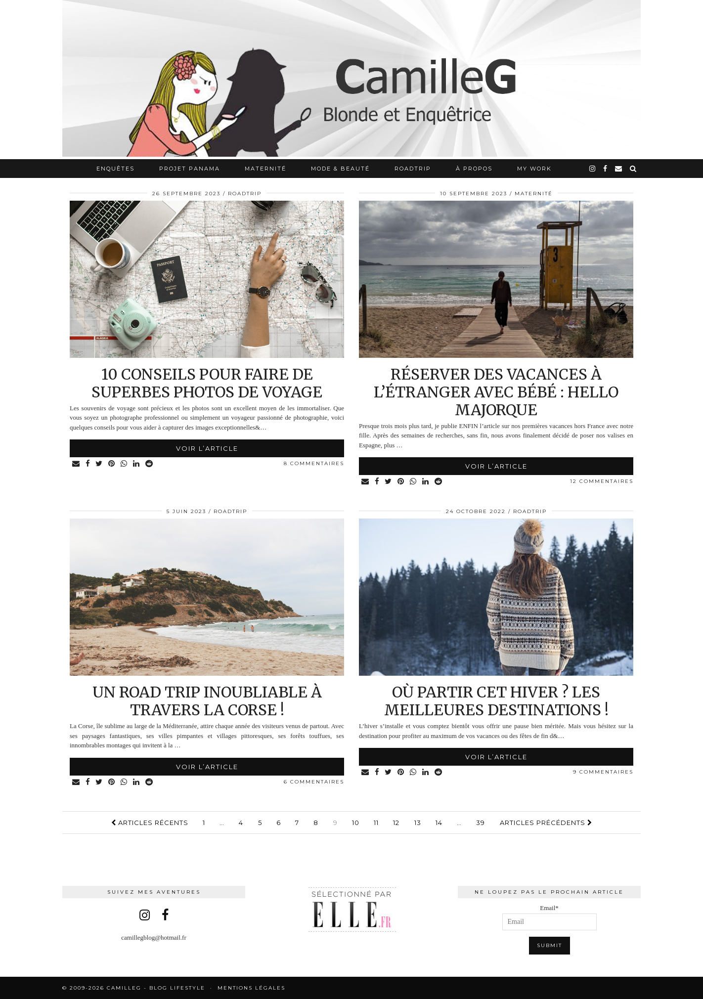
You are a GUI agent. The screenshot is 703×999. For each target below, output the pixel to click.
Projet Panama (189, 168)
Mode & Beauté (340, 168)
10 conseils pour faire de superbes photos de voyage (206, 383)
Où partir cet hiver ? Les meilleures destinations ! (496, 701)
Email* (549, 917)
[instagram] (592, 168)
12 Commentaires (601, 481)
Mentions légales (251, 988)
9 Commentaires (603, 772)
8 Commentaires (314, 463)
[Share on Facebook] (88, 464)
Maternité (265, 168)
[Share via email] (76, 464)
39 (480, 822)
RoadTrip (413, 168)
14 (439, 822)
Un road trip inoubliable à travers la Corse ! (207, 701)
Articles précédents (546, 822)
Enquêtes (115, 168)
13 (417, 822)
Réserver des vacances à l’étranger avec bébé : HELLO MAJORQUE (496, 392)
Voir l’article (207, 448)
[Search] (633, 168)
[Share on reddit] (150, 464)
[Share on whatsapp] (125, 464)
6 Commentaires (314, 782)
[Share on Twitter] (99, 464)
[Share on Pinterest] (112, 464)
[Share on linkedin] (137, 464)
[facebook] (605, 168)
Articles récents (149, 822)
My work (534, 168)
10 (355, 822)
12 (396, 822)
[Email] (619, 168)
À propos (474, 168)
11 (376, 822)
